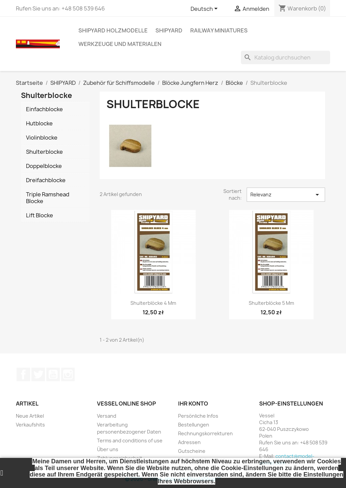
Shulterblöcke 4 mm (153, 303)
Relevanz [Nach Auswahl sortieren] (285, 195)
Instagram (68, 374)
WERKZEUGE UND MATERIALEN (120, 44)
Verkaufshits (30, 424)
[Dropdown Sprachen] (205, 9)
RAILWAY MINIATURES (219, 30)
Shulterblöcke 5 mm (271, 303)
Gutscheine (191, 451)
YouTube (53, 374)
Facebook (23, 374)
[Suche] (285, 57)
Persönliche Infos (198, 416)
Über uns (107, 449)
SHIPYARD (168, 30)
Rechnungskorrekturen (205, 433)
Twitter (38, 374)
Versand (106, 416)
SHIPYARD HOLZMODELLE (113, 30)
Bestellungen (193, 424)
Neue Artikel (30, 416)
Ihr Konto (193, 403)
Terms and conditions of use (130, 440)
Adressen (189, 442)
